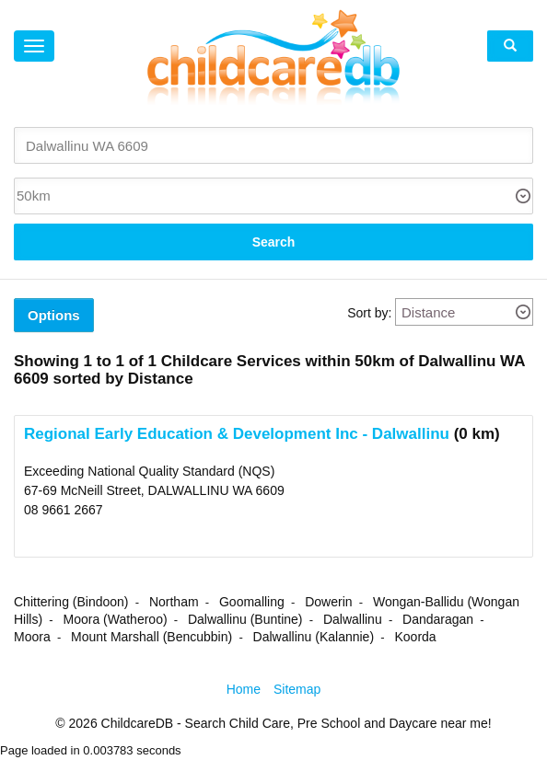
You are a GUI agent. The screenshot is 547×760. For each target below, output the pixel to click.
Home (244, 689)
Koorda (415, 636)
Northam (174, 601)
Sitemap (297, 689)
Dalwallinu (352, 619)
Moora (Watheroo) (116, 619)
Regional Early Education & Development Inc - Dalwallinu (236, 434)
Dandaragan (437, 619)
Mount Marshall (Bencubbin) (151, 636)
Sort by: (369, 312)
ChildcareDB (137, 723)
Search (274, 242)
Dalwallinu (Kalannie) (314, 636)
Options (54, 315)
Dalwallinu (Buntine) (245, 619)
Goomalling (252, 601)
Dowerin (328, 601)
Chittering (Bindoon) (71, 601)
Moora (32, 636)
